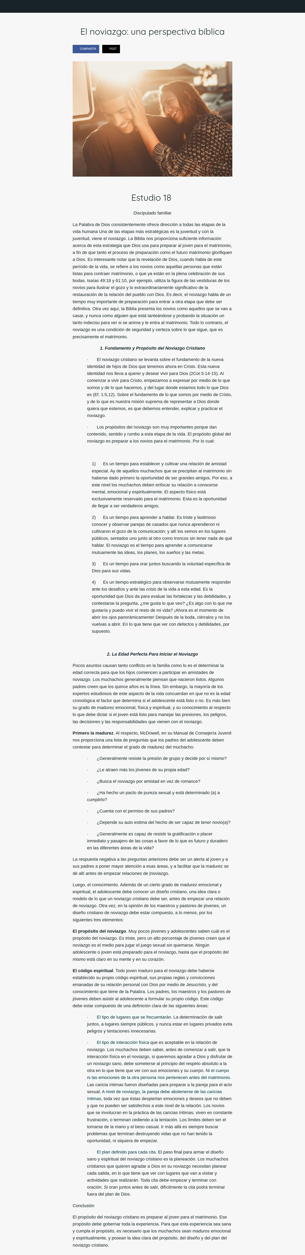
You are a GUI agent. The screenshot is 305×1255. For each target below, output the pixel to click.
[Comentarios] (227, 49)
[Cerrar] (8, 6)
